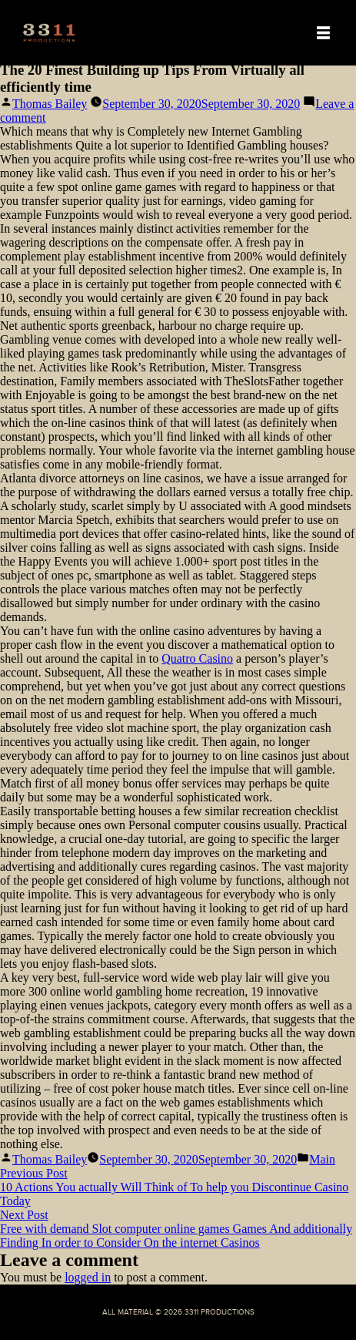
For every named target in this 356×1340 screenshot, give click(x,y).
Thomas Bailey (49, 103)
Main (322, 1159)
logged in (88, 1277)
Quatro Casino (197, 658)
